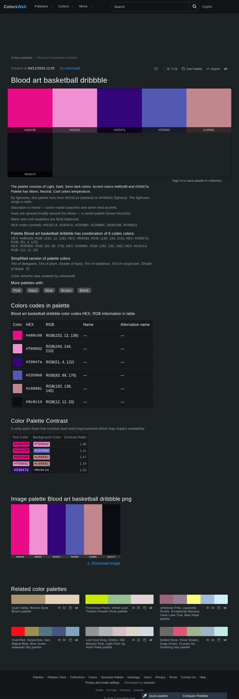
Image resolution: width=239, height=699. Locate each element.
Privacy (160, 677)
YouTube (111, 690)
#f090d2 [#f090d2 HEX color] (17, 345)
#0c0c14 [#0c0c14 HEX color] (17, 398)
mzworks (149, 682)
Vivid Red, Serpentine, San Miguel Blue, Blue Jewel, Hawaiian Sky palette (31, 643)
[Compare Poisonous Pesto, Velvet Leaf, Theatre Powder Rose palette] (151, 608)
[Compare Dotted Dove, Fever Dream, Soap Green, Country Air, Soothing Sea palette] (225, 640)
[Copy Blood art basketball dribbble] (28, 269)
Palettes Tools (57, 677)
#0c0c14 (34, 401)
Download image (103, 563)
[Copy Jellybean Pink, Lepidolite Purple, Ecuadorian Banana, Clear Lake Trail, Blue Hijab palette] (219, 608)
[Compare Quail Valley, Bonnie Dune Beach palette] (76, 608)
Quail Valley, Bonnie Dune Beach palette (30, 609)
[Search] (155, 6)
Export (213, 69)
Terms (173, 677)
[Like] (156, 69)
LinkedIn (138, 690)
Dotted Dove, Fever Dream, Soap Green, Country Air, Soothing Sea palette (179, 643)
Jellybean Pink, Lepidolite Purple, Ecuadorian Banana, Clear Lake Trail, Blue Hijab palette (180, 613)
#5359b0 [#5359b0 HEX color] (17, 372)
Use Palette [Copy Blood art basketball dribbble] (192, 69)
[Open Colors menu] (73, 6)
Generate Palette (112, 677)
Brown (66, 290)
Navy (33, 290)
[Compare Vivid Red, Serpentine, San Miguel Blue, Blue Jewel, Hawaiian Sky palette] (76, 640)
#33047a (34, 362)
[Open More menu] (52, 6)
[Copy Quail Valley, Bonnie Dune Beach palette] (70, 608)
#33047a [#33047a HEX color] (17, 358)
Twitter (99, 690)
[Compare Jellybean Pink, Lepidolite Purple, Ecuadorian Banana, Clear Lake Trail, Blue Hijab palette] (225, 608)
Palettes (41, 6)
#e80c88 (34, 335)
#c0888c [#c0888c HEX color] (17, 385)
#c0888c (34, 388)
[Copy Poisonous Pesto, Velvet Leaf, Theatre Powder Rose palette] (145, 608)
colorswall (72, 68)
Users (147, 677)
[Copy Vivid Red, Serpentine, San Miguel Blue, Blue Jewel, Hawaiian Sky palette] (70, 640)
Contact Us (188, 677)
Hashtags (133, 677)
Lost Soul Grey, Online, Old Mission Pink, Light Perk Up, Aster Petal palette (106, 643)
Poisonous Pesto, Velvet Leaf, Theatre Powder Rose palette (107, 609)
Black (84, 290)
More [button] (83, 6)
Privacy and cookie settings (102, 682)
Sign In (177, 180)
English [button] (207, 6)
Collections (77, 677)
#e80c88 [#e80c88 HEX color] (17, 332)
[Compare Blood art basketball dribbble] (225, 69)
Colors (15, 6)
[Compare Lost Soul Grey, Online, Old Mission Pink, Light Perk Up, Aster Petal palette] (151, 640)
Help (203, 677)
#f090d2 (34, 348)
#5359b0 (34, 375)
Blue (49, 290)
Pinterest (125, 690)
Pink (16, 290)
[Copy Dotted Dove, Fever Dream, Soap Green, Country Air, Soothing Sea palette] (219, 640)
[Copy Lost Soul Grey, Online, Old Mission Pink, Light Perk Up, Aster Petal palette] (145, 640)
